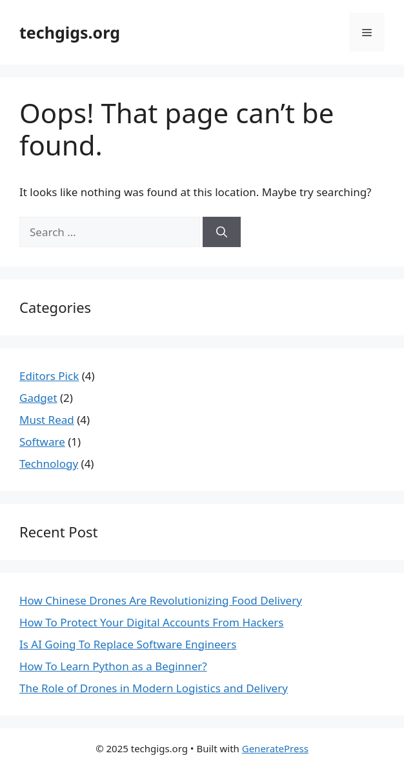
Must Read (46, 419)
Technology (48, 463)
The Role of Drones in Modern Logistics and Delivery (153, 688)
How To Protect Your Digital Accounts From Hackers (151, 622)
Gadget (38, 397)
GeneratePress (275, 748)
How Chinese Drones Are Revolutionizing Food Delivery (160, 600)
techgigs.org (69, 32)
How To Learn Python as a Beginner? (113, 666)
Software (42, 441)
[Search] (222, 232)
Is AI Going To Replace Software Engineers (127, 644)
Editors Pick (49, 375)
